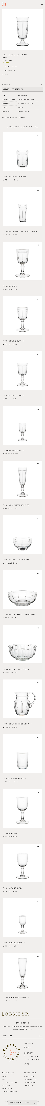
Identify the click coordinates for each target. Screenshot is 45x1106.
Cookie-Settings (30, 1082)
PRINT (6, 74)
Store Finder (6, 1085)
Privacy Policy (29, 1076)
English (26, 1047)
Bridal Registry (7, 1088)
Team (3, 1079)
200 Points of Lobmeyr (9, 1082)
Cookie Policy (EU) (30, 1079)
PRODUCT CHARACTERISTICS (13, 89)
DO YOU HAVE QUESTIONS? (20, 1102)
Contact (4, 1076)
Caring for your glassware (14, 118)
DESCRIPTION (7, 84)
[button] (22, 29)
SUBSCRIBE (22, 1036)
